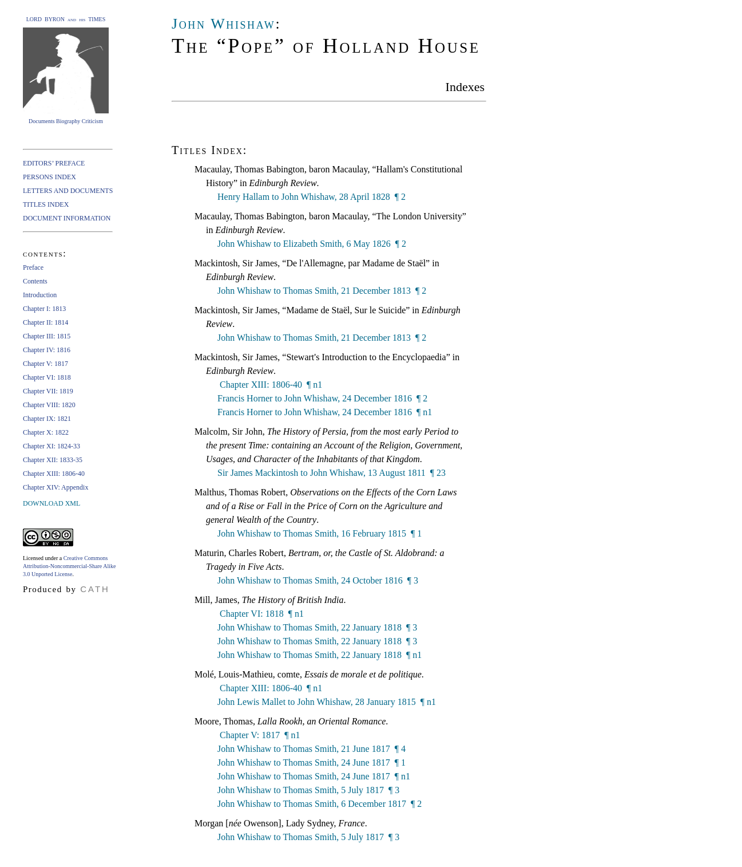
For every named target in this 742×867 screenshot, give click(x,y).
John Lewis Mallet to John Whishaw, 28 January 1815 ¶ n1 (326, 702)
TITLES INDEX (46, 204)
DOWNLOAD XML (51, 503)
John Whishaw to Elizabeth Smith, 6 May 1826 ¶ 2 (311, 244)
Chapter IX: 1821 (47, 419)
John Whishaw (223, 23)
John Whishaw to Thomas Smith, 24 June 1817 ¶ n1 (313, 776)
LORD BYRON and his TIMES (66, 19)
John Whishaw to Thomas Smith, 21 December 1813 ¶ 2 (321, 290)
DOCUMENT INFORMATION (66, 218)
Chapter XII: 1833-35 (52, 460)
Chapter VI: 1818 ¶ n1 (260, 613)
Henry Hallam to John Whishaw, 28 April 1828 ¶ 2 (311, 197)
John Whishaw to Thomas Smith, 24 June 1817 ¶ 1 (311, 762)
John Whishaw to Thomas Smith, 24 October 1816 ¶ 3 (317, 580)
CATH (95, 589)
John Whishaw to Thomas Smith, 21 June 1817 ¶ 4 (311, 749)
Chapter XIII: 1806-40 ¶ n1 (269, 384)
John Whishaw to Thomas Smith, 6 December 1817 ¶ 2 (319, 804)
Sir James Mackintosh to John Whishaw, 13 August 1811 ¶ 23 (331, 473)
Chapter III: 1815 (46, 336)
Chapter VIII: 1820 (49, 405)
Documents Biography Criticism (66, 121)
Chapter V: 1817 (45, 364)
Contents (35, 281)
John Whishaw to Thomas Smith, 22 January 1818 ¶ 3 (317, 627)
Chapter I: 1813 (44, 309)
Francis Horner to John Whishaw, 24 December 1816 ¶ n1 (324, 412)
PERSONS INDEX (49, 177)
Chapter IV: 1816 (46, 350)
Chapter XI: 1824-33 (51, 446)
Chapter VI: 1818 (47, 377)
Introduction (40, 295)
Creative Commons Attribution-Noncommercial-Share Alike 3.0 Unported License (69, 566)
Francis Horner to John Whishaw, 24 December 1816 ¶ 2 (322, 398)
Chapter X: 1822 (46, 432)
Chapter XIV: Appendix (55, 487)
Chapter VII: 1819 (48, 391)
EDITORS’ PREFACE (54, 163)
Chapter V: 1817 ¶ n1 (258, 735)
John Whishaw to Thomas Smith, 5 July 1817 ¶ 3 (308, 790)
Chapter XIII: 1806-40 (54, 474)
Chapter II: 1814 (45, 322)
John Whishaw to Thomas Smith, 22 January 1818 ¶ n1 (319, 655)
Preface (33, 267)
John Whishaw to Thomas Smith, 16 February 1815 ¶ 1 (319, 533)
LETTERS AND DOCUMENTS (68, 191)
